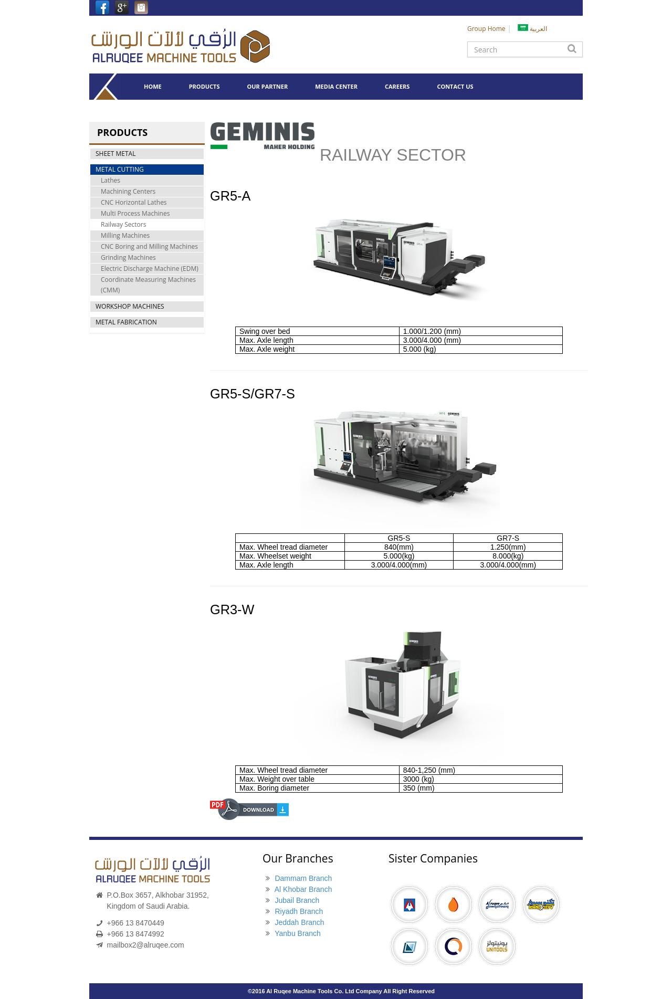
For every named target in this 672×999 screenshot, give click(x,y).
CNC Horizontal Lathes (134, 202)
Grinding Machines (128, 257)
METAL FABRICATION (126, 322)
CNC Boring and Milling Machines (149, 246)
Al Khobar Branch (303, 889)
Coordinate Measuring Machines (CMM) (148, 285)
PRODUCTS (204, 86)
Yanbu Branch (298, 933)
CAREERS (397, 86)
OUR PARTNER (267, 86)
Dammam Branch (303, 878)
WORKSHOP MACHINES (130, 306)
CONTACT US (455, 86)
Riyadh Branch (299, 911)
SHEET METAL (115, 153)
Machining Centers (128, 191)
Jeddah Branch (299, 922)
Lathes (110, 180)
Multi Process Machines (135, 213)
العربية (532, 28)
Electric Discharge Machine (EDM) (149, 268)
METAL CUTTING (120, 169)
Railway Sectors (123, 224)
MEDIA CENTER (336, 86)
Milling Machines (125, 235)
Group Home (486, 28)
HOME (153, 86)
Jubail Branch (297, 900)
